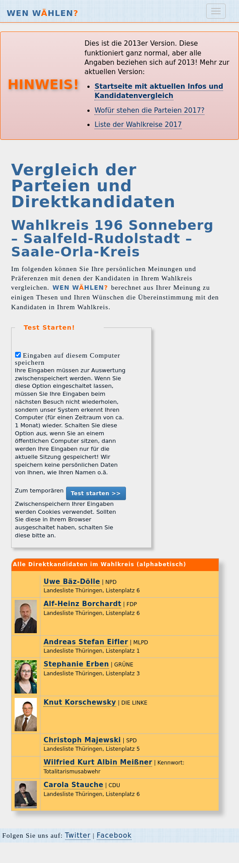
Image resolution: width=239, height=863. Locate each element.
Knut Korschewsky (79, 702)
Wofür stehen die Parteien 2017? (149, 110)
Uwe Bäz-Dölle (71, 582)
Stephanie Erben (76, 664)
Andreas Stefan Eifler (85, 642)
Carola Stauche (73, 785)
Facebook (114, 835)
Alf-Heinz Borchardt (82, 604)
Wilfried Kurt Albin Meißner (97, 762)
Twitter (78, 835)
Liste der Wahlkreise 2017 (138, 125)
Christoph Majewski (82, 740)
